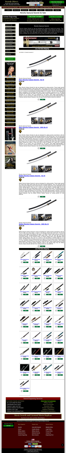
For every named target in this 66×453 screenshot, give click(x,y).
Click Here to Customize (55, 16)
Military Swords (16, 10)
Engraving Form (49, 434)
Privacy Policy (49, 431)
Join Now (8, 425)
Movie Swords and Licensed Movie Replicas (33, 415)
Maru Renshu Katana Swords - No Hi (31, 80)
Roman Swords (10, 108)
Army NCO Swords (36, 427)
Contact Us (8, 50)
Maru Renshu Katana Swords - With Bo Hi (33, 127)
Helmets (40, 10)
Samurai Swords (10, 116)
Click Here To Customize (48, 401)
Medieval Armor (21, 433)
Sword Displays (9, 44)
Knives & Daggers (9, 34)
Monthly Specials (10, 82)
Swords (8, 10)
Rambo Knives (10, 123)
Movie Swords (24, 10)
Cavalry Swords (10, 90)
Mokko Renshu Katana (24, 291)
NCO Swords (10, 93)
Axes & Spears (49, 10)
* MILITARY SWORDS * (35, 16)
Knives (32, 10)
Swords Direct (11, 1)
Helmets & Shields (9, 38)
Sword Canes (10, 112)
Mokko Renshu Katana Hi (36, 291)
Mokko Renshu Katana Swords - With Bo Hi (34, 224)
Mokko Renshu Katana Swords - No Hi (32, 176)
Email (60, 5)
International (8, 54)
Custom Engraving (10, 17)
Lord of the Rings (10, 120)
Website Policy (49, 427)
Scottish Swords (10, 105)
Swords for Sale (9, 25)
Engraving (57, 10)
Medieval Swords (10, 101)
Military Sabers (21, 431)
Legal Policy (49, 429)
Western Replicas (9, 41)
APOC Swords (10, 97)
